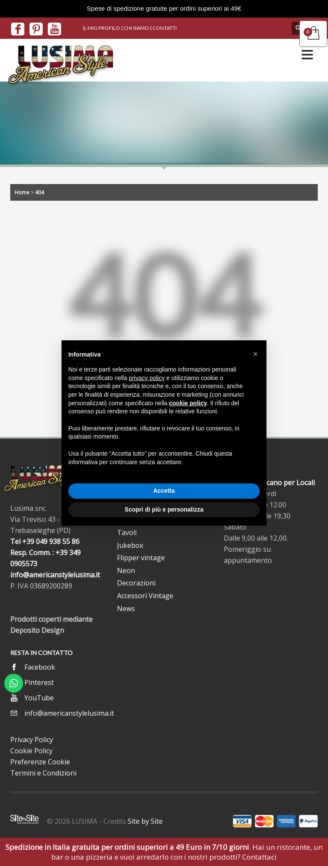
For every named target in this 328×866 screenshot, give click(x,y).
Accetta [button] (164, 490)
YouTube (39, 697)
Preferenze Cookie (40, 762)
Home (22, 192)
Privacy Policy (31, 739)
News (126, 608)
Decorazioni (136, 583)
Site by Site (145, 821)
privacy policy (147, 377)
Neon (126, 570)
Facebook (39, 667)
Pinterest (39, 682)
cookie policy (188, 403)
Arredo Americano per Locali (269, 482)
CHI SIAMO (136, 28)
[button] (255, 354)
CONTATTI (164, 28)
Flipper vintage (141, 557)
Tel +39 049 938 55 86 (44, 541)
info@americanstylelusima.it (55, 574)
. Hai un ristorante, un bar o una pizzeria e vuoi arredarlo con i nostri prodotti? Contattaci (164, 852)
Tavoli (127, 532)
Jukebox (130, 545)
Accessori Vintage (145, 595)
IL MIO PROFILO (101, 28)
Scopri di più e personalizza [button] (164, 509)
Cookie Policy (31, 750)
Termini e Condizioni (43, 773)
